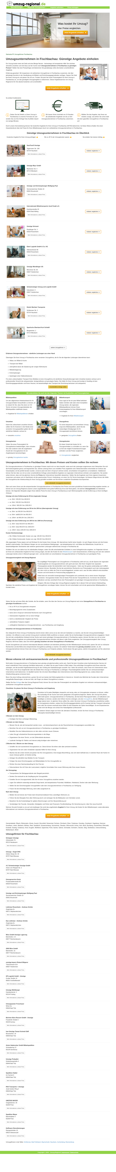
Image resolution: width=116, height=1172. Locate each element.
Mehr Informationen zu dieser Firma (36, 154)
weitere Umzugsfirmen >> (58, 347)
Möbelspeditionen (22, 413)
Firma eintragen (72, 7)
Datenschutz (74, 1152)
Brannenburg (70, 1142)
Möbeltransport (78, 416)
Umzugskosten (66, 455)
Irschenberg (61, 1142)
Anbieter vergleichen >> (93, 151)
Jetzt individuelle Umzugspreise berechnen (58, 483)
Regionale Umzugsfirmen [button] (37, 7)
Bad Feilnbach (36, 1142)
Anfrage (18, 682)
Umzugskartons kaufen (20, 457)
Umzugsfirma (72, 435)
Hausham (53, 1142)
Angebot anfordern (56, 7)
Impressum (65, 1152)
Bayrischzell (45, 1142)
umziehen (17, 435)
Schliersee (27, 1142)
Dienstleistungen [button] (17, 7)
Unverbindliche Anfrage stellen (58, 387)
